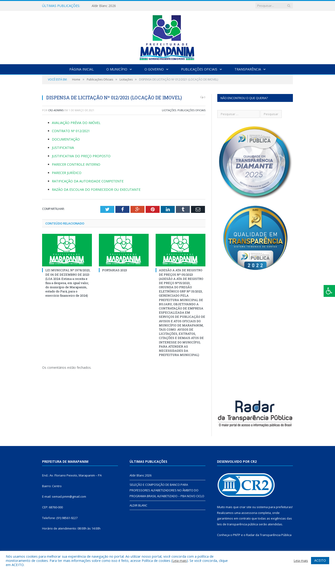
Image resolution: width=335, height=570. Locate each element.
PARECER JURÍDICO (66, 173)
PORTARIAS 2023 (114, 270)
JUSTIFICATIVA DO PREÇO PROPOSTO (81, 156)
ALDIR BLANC (138, 505)
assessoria (249, 513)
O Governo (154, 69)
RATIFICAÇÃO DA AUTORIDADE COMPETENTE (88, 181)
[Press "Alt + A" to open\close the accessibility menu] (329, 291)
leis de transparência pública (237, 524)
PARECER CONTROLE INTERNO (76, 164)
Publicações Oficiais (199, 69)
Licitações (169, 110)
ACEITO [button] (320, 560)
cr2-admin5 (56, 110)
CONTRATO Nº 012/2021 (71, 131)
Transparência (247, 69)
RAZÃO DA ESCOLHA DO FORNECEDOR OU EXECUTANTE (96, 189)
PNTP (236, 535)
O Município (116, 69)
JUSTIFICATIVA (63, 147)
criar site (245, 507)
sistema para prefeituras (274, 507)
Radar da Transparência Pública (268, 535)
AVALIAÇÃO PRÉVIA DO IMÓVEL (76, 123)
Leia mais (179, 560)
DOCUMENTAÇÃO (66, 139)
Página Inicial (81, 69)
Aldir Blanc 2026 (104, 6)
